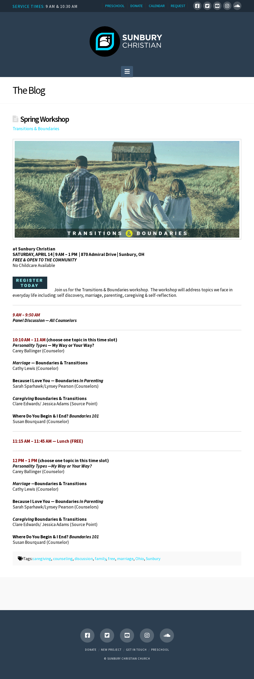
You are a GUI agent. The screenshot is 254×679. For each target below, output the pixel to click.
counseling (63, 558)
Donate (91, 649)
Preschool (160, 649)
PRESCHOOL (114, 5)
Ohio (139, 558)
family (100, 558)
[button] (127, 71)
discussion (84, 558)
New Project (111, 649)
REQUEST (178, 5)
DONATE (136, 5)
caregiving (42, 558)
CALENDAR (157, 5)
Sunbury (153, 558)
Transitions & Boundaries (36, 129)
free (111, 558)
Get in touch (136, 649)
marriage (125, 558)
